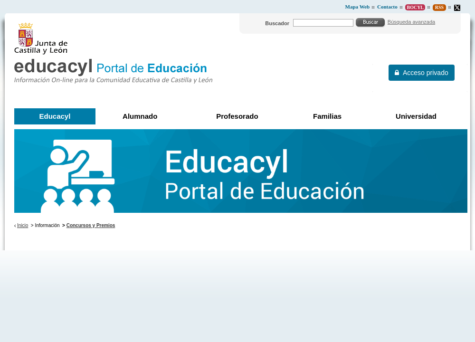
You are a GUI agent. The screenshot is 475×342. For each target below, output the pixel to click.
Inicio (22, 225)
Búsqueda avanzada (411, 22)
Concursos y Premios (90, 225)
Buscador (277, 23)
